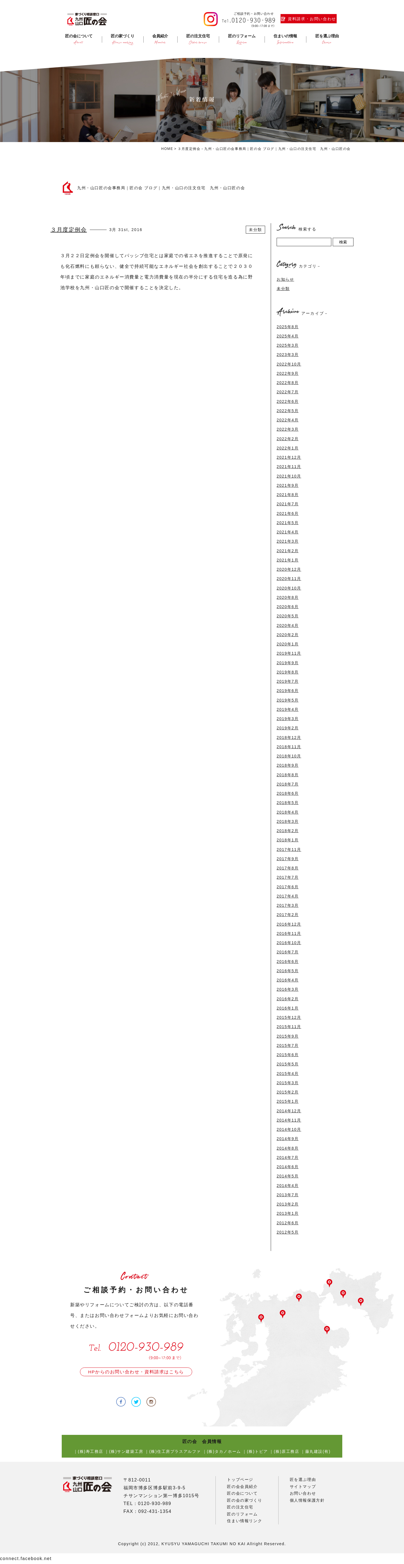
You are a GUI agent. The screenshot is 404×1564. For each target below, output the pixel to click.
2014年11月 (289, 1120)
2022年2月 (288, 439)
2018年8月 (288, 775)
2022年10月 (289, 364)
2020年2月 (288, 635)
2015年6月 (288, 1054)
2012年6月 (288, 1223)
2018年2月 (288, 830)
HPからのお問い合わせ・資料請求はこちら (136, 1372)
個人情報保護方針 (307, 1500)
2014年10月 (289, 1129)
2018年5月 (288, 802)
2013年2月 (288, 1204)
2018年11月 (289, 747)
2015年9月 (288, 1036)
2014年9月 (288, 1138)
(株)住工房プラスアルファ (175, 1451)
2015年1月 (288, 1101)
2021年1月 (288, 560)
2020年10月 (289, 588)
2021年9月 (288, 485)
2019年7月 (288, 681)
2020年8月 (288, 597)
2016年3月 (288, 989)
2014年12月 (289, 1111)
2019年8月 (288, 672)
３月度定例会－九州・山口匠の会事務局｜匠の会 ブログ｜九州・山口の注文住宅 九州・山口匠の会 (264, 149)
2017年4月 (288, 896)
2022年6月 (288, 401)
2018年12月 (289, 737)
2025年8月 (288, 327)
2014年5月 (288, 1176)
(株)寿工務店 (90, 1451)
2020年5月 (288, 616)
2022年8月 (288, 382)
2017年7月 (288, 877)
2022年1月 (288, 448)
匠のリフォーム (242, 1514)
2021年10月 (289, 476)
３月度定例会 (68, 230)
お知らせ (285, 279)
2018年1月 (288, 840)
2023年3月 (288, 354)
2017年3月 (288, 905)
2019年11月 (289, 653)
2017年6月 (288, 887)
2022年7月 (288, 392)
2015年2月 (288, 1092)
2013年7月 (288, 1195)
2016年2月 (288, 999)
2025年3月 (288, 345)
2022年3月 (288, 429)
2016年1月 (288, 1008)
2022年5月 (288, 410)
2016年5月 (288, 971)
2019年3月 (288, 718)
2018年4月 (288, 812)
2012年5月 (288, 1232)
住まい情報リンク (244, 1521)
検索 (343, 242)
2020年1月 (288, 644)
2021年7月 (288, 504)
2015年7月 (288, 1045)
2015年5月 (288, 1064)
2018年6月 (288, 793)
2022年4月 (288, 420)
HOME (167, 149)
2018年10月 (289, 756)
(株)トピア (257, 1451)
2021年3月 (288, 541)
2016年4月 (288, 980)
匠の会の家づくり (244, 1500)
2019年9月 (288, 663)
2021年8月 (288, 494)
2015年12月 (289, 1017)
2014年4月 (288, 1185)
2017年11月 (289, 849)
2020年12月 (289, 569)
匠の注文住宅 (240, 1507)
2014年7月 (288, 1157)
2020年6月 (288, 606)
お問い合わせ (303, 1493)
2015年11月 (289, 1026)
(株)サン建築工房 (126, 1451)
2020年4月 (288, 625)
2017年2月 (288, 914)
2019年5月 (288, 700)
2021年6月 (288, 513)
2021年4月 (288, 532)
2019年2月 (288, 728)
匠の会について (242, 1493)
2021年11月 (289, 466)
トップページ (240, 1479)
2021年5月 (288, 522)
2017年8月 (288, 868)
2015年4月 (288, 1073)
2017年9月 (288, 859)
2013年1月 (288, 1213)
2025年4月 (288, 336)
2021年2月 (288, 551)
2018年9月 (288, 765)
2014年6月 (288, 1167)
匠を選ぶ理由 (303, 1479)
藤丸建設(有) (318, 1451)
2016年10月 (289, 942)
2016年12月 (289, 924)
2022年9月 (288, 373)
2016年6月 (288, 961)
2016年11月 (289, 933)
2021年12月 (289, 457)
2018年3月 (288, 821)
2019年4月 (288, 709)
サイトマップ (303, 1486)
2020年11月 (289, 578)
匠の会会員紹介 (242, 1486)
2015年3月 (288, 1083)
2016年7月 (288, 952)
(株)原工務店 (286, 1451)
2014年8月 (288, 1148)
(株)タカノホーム (224, 1451)
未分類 (255, 229)
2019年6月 (288, 690)
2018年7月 (288, 784)
